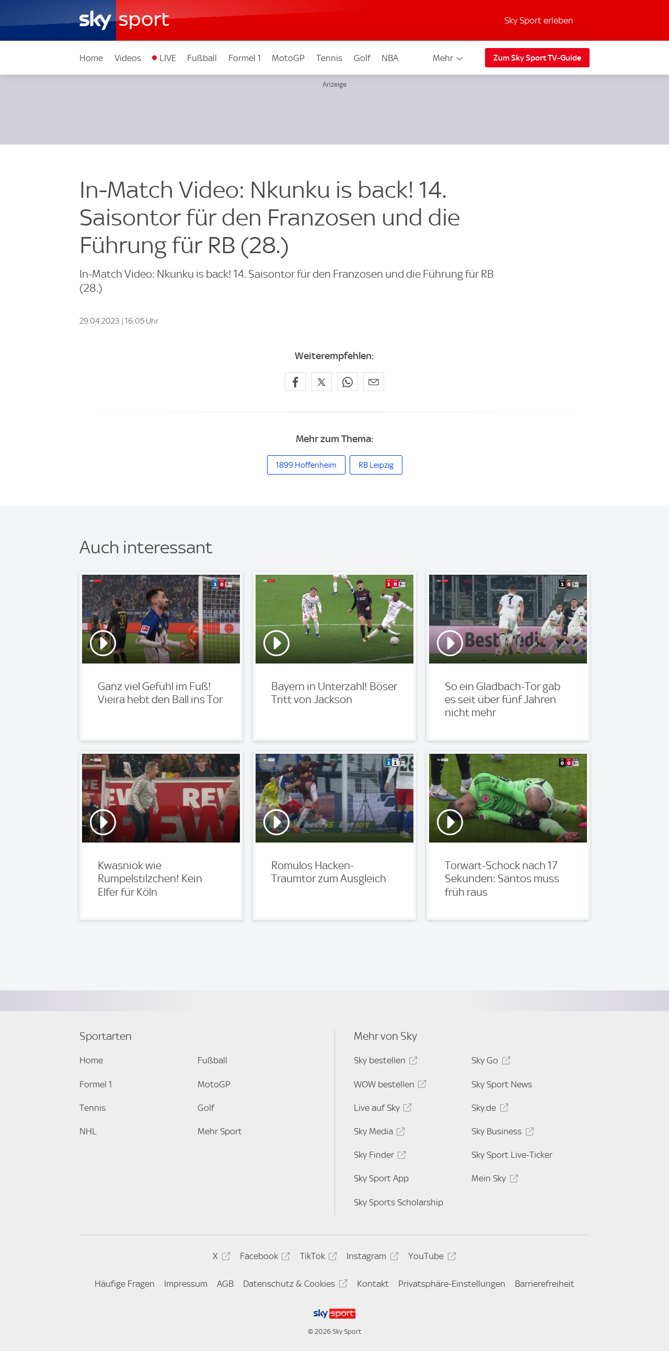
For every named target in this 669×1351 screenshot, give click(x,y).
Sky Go (489, 1062)
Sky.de (488, 1110)
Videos (127, 58)
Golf (362, 58)
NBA (390, 58)
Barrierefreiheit (544, 1283)
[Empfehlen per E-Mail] (373, 381)
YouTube (430, 1258)
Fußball (202, 58)
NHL (88, 1131)
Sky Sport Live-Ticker (511, 1154)
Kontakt (373, 1283)
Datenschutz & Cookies (293, 1285)
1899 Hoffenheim (306, 465)
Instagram (371, 1258)
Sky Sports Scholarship (398, 1202)
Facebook (263, 1258)
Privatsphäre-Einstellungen (451, 1283)
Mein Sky (493, 1180)
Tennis (329, 58)
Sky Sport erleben (538, 20)
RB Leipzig (376, 465)
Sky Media (378, 1133)
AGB (225, 1283)
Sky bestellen (384, 1062)
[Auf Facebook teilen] (295, 381)
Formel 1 (244, 58)
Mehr (449, 58)
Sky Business (500, 1133)
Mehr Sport (220, 1131)
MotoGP (288, 58)
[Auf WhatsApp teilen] (347, 381)
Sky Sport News (501, 1084)
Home (91, 58)
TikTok (317, 1258)
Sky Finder (378, 1156)
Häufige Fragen (125, 1283)
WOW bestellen (388, 1086)
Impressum (185, 1283)
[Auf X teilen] (321, 381)
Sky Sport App (381, 1178)
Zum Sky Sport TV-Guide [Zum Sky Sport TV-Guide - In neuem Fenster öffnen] (537, 58)
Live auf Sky (381, 1110)
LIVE (167, 58)
